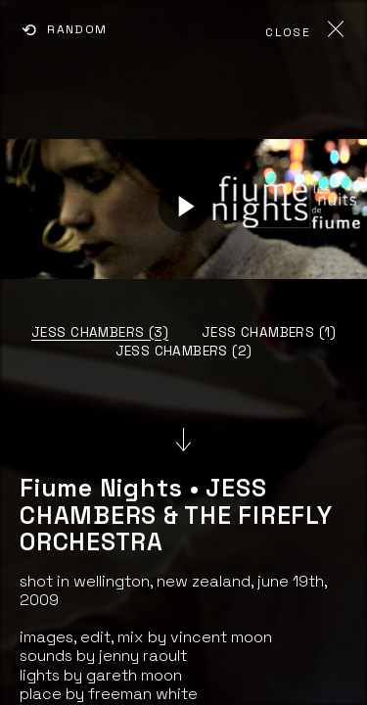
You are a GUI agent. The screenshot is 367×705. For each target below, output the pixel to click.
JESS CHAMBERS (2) (183, 351)
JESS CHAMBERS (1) (269, 332)
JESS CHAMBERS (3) (99, 332)
